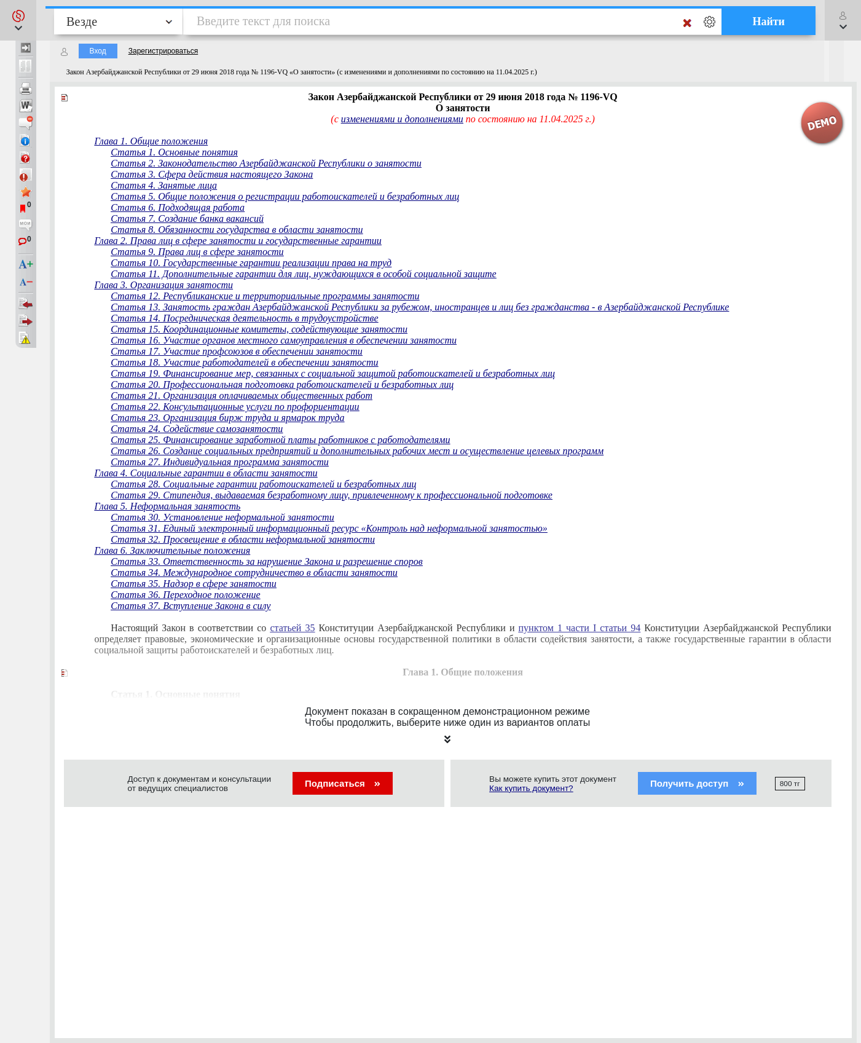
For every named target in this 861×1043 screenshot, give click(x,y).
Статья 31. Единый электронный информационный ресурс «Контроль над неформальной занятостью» (329, 528)
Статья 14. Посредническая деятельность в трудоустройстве (244, 318)
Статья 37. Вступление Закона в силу (190, 605)
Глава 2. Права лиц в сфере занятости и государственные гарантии (238, 240)
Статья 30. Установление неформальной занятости (222, 517)
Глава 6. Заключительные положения (173, 550)
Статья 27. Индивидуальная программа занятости (220, 462)
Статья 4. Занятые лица (164, 185)
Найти (768, 21)
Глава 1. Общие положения (151, 141)
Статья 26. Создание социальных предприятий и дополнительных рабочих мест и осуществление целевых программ (357, 451)
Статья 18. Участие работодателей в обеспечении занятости (244, 362)
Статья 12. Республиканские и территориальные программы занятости (265, 296)
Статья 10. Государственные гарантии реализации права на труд (251, 263)
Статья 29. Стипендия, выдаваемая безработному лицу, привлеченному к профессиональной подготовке (331, 495)
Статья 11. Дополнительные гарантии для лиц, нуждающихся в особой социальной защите (303, 274)
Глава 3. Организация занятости (164, 285)
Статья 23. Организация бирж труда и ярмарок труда (227, 417)
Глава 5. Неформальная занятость (168, 506)
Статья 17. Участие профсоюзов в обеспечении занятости (237, 351)
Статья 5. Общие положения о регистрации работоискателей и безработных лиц (285, 196)
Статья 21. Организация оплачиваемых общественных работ (241, 395)
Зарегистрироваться (163, 51)
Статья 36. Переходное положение (185, 594)
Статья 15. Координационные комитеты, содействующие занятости (259, 329)
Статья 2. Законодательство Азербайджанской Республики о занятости (266, 163)
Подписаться (342, 783)
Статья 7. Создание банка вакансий (187, 218)
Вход (98, 51)
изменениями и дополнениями (402, 119)
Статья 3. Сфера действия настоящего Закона (212, 174)
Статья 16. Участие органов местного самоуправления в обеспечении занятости (284, 340)
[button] (18, 20)
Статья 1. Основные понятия (174, 152)
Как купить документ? (531, 788)
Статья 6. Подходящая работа (178, 207)
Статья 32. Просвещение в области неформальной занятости (243, 539)
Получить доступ (697, 783)
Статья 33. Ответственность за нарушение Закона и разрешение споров (267, 561)
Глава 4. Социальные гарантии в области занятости (206, 473)
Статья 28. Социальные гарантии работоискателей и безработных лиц (263, 484)
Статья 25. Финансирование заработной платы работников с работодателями (280, 440)
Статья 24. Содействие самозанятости (197, 428)
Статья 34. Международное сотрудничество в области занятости (254, 572)
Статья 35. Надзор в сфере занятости (194, 583)
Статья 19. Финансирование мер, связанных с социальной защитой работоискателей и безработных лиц (333, 373)
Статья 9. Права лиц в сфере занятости (197, 251)
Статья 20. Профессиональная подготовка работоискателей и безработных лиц (282, 384)
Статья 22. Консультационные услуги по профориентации (235, 406)
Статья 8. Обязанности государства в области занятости (237, 229)
